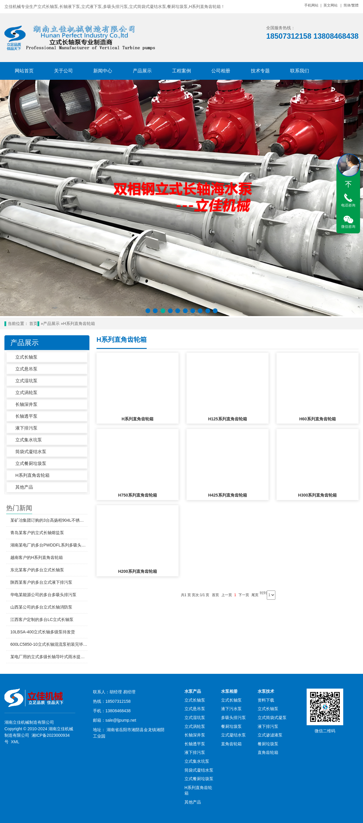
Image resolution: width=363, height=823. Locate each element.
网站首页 (24, 70)
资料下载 (266, 700)
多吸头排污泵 (233, 717)
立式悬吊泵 (26, 368)
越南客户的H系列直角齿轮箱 (36, 557)
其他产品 (24, 486)
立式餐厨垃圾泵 (30, 463)
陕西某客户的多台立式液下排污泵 (41, 582)
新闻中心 (102, 70)
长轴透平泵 (26, 416)
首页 (33, 323)
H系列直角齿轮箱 (79, 323)
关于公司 (63, 70)
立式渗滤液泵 (270, 735)
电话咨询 (348, 205)
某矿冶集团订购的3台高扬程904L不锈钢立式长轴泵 (49, 520)
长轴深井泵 (26, 404)
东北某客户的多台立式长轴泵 (37, 569)
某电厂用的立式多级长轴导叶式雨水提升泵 (49, 656)
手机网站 (311, 5)
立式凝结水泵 (233, 735)
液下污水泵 (231, 708)
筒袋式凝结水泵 (30, 451)
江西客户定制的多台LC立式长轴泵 (41, 619)
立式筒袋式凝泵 (272, 717)
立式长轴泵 (26, 357)
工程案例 (181, 70)
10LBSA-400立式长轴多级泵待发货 (42, 632)
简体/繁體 (351, 5)
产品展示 (142, 70)
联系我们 (299, 70)
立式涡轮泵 (26, 392)
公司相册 (220, 70)
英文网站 (330, 5)
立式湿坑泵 (26, 380)
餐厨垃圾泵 (231, 726)
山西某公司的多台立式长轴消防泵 (41, 607)
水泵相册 (229, 691)
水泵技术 (266, 691)
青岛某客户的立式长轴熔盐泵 (37, 532)
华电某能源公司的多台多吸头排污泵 (43, 594)
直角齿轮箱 (231, 743)
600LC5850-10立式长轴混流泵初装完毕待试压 (49, 644)
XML (15, 741)
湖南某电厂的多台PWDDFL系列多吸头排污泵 (49, 545)
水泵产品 (192, 691)
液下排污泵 (26, 427)
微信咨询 (348, 227)
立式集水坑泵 (28, 439)
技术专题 (260, 70)
